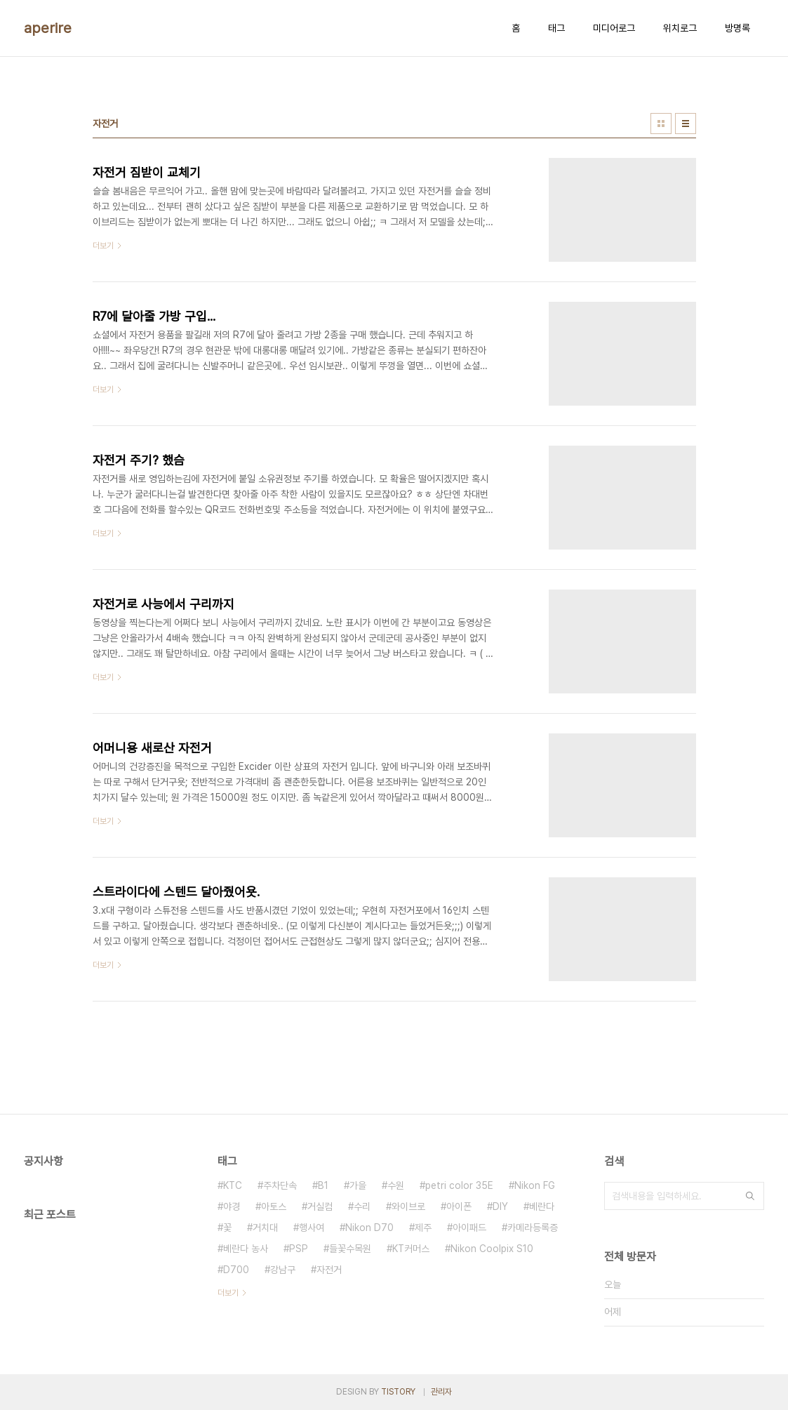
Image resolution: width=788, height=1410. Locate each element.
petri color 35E (459, 1185)
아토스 (273, 1206)
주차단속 (280, 1185)
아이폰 (459, 1206)
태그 (556, 28)
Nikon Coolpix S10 (491, 1248)
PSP (298, 1248)
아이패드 (469, 1227)
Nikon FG (534, 1185)
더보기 (228, 1293)
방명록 (737, 28)
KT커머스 (410, 1248)
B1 (323, 1185)
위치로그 (680, 28)
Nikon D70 (369, 1227)
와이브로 (408, 1206)
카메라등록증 (532, 1227)
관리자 (441, 1392)
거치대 (265, 1227)
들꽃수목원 (350, 1248)
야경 (231, 1206)
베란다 (541, 1206)
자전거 (329, 1269)
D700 (236, 1269)
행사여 (311, 1227)
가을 (357, 1185)
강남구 (282, 1269)
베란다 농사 (245, 1248)
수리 (362, 1206)
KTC (232, 1185)
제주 (423, 1227)
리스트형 (685, 123)
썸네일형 (661, 123)
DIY (500, 1206)
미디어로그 (614, 28)
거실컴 (320, 1206)
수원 (395, 1185)
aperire (48, 28)
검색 (750, 1196)
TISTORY (398, 1392)
